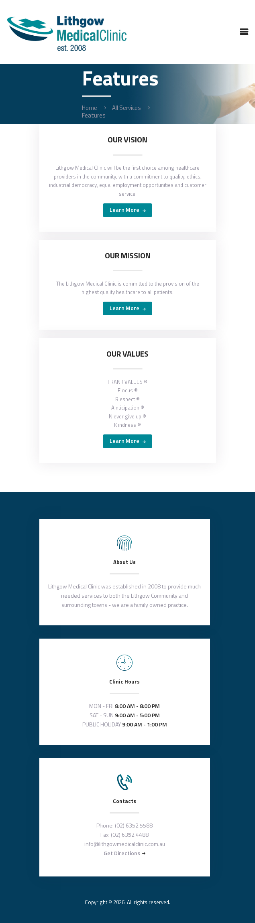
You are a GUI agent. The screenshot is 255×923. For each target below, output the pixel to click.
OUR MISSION (128, 255)
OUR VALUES (127, 353)
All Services (126, 107)
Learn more (124, 209)
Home (89, 108)
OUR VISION (127, 139)
